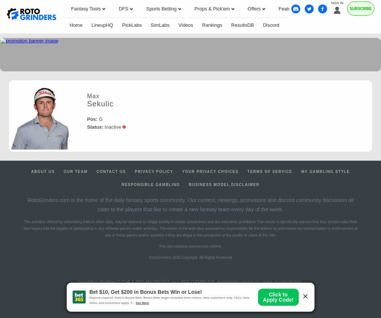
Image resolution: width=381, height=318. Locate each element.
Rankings (212, 25)
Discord (271, 25)
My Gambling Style (325, 172)
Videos (186, 25)
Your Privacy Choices (210, 172)
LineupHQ (102, 25)
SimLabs (160, 25)
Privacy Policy (154, 172)
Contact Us (111, 172)
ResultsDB (242, 25)
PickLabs (132, 25)
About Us (43, 172)
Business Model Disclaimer (224, 185)
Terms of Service (269, 172)
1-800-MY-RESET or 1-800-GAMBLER (172, 282)
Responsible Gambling (151, 185)
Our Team (76, 172)
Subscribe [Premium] (361, 9)
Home (76, 25)
